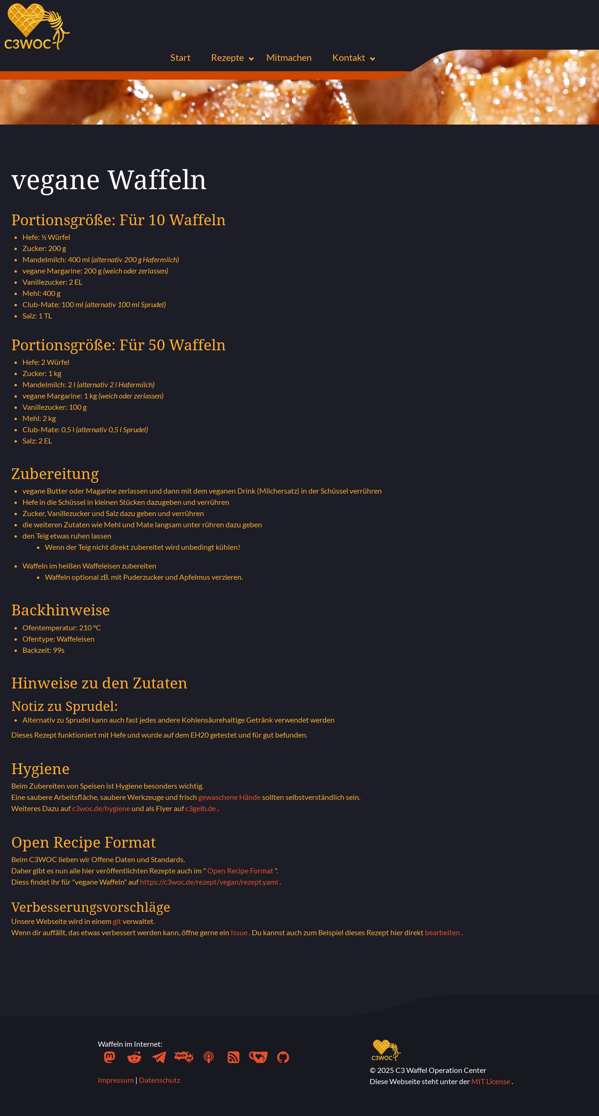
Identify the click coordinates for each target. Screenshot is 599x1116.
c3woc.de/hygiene (101, 808)
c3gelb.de (201, 808)
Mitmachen (289, 57)
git (118, 920)
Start (180, 57)
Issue (240, 932)
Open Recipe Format (241, 870)
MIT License (491, 1081)
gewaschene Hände (230, 796)
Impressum (116, 1079)
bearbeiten (443, 932)
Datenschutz (159, 1079)
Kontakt (349, 57)
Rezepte (228, 57)
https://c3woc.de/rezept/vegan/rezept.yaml (209, 881)
